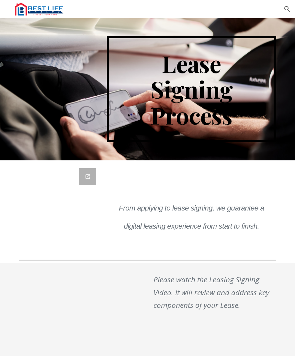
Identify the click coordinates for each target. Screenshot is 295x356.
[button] (287, 9)
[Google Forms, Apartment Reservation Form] (59, 208)
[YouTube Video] (70, 309)
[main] (191, 89)
